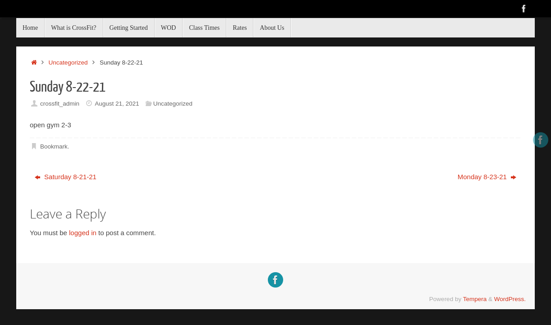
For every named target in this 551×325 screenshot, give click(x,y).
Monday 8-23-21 (487, 177)
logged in (82, 233)
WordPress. (510, 299)
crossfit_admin (59, 103)
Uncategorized (68, 62)
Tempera (475, 299)
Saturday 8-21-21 (65, 177)
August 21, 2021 (117, 103)
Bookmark (54, 146)
